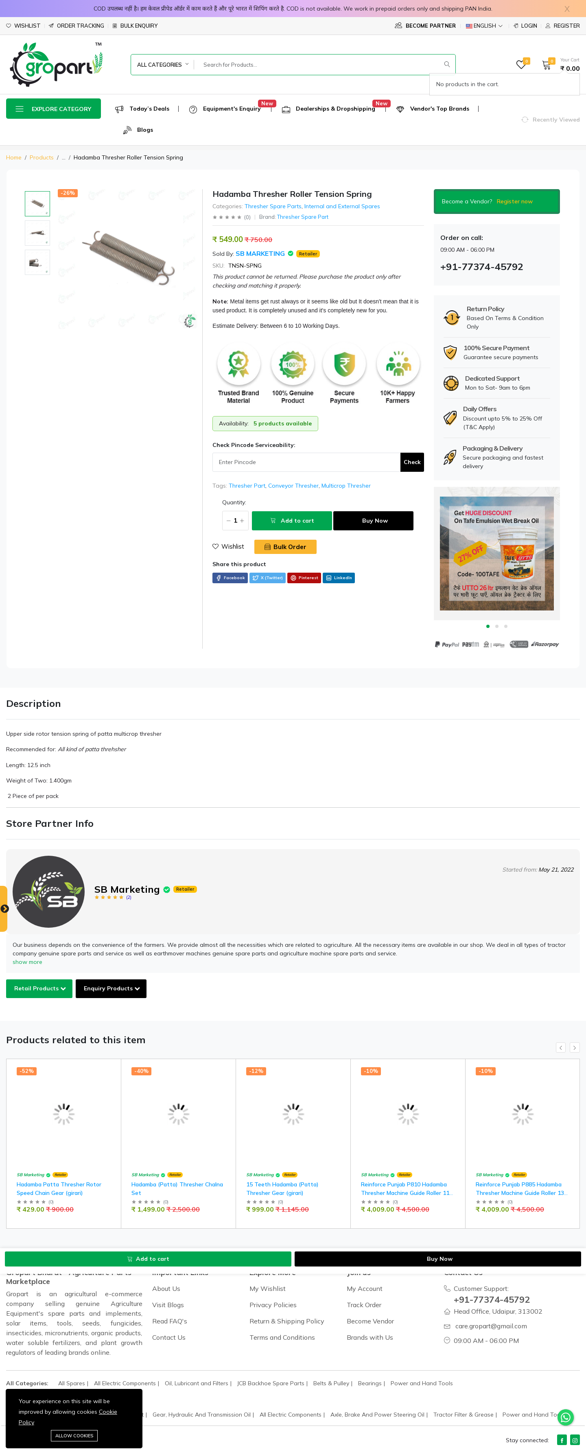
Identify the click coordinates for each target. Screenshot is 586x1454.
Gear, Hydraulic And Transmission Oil (202, 1414)
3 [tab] (505, 626)
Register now (515, 201)
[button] (558, 64)
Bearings (370, 1383)
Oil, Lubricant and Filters (196, 1383)
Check (412, 462)
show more (27, 962)
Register (562, 25)
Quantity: (224, 502)
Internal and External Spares (342, 206)
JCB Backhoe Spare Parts (270, 1383)
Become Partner (425, 25)
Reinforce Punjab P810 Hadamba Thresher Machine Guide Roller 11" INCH (406, 1193)
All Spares (71, 1383)
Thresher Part (247, 485)
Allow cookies (74, 1436)
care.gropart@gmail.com (491, 1326)
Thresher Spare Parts (273, 206)
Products (42, 157)
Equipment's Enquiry (225, 109)
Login (525, 25)
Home (14, 157)
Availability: (234, 423)
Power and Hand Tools (422, 1383)
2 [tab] (497, 626)
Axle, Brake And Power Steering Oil (377, 1414)
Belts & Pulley (331, 1383)
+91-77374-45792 (495, 1299)
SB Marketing (261, 253)
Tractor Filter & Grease (463, 1414)
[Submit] (447, 64)
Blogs (138, 130)
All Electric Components (125, 1383)
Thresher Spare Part (302, 217)
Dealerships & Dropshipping (328, 109)
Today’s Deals (142, 109)
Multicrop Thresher (346, 485)
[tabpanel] (497, 553)
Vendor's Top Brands (432, 109)
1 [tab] (488, 626)
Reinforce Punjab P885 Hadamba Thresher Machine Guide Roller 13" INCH (521, 1193)
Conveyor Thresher (293, 485)
